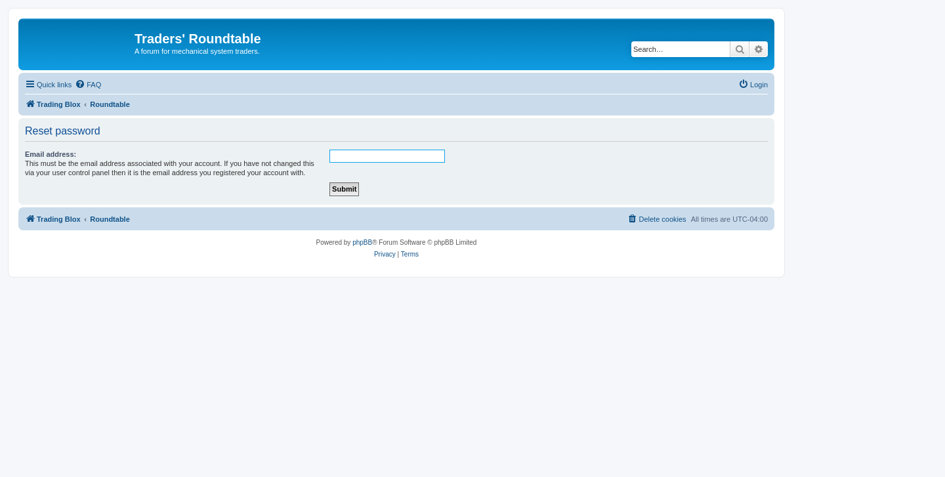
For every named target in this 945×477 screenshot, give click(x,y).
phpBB (362, 242)
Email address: (50, 154)
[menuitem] (88, 85)
